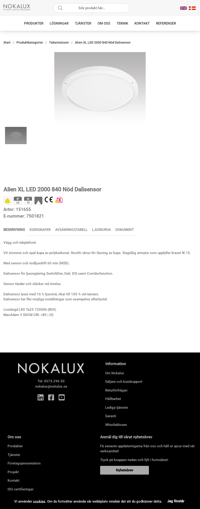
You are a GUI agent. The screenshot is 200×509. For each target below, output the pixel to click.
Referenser (166, 23)
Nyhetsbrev (124, 470)
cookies (39, 501)
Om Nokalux (114, 373)
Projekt (13, 472)
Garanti (110, 416)
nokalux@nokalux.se (51, 386)
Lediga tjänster (116, 408)
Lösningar (59, 23)
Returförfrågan (116, 390)
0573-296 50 (54, 381)
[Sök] (91, 8)
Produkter (33, 23)
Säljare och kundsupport (123, 382)
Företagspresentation (24, 463)
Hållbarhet (113, 399)
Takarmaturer (59, 42)
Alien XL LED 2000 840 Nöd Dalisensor (103, 42)
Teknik (122, 23)
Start (7, 42)
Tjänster (83, 23)
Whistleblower (116, 425)
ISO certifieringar (20, 489)
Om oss (104, 23)
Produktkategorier (29, 42)
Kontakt (142, 23)
